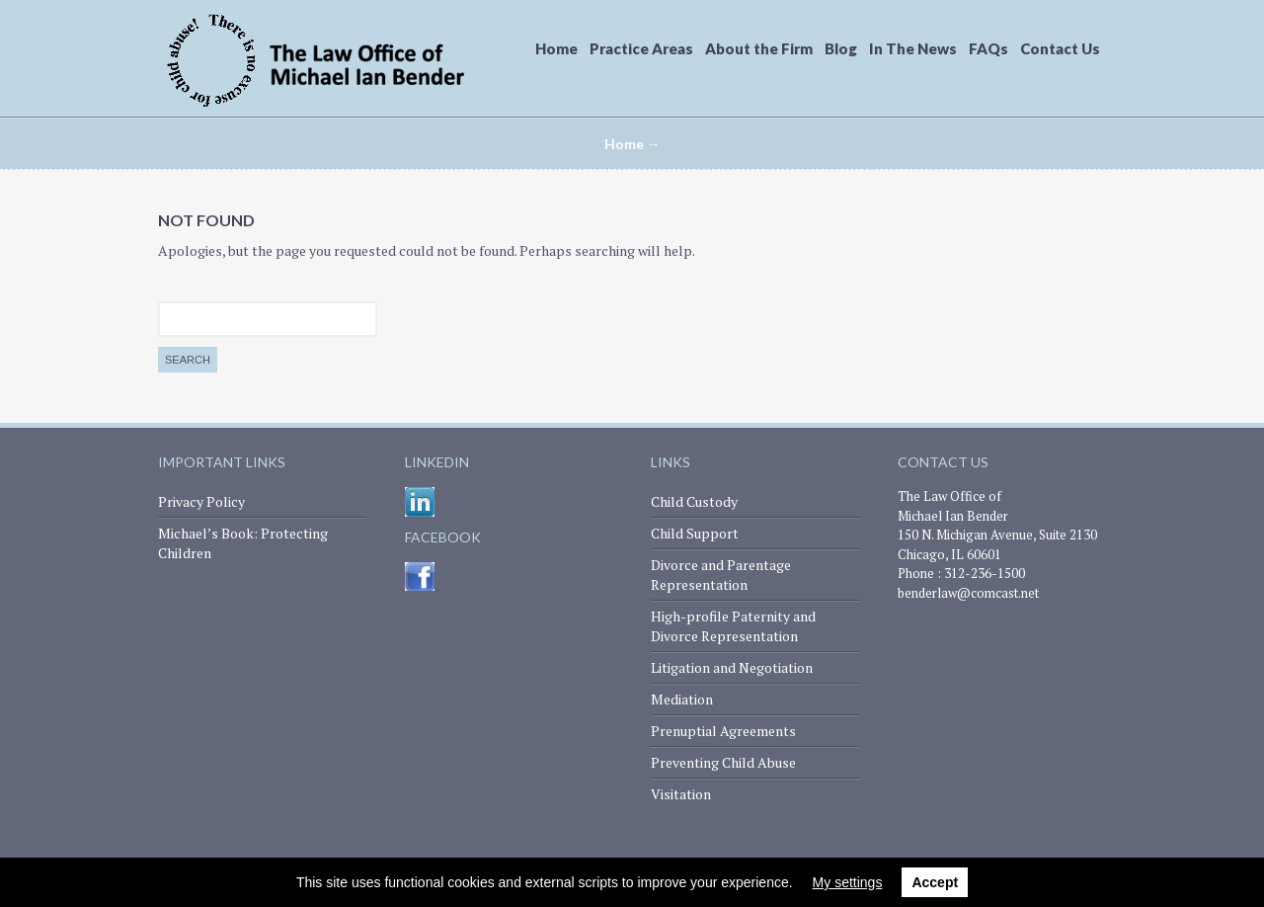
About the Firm (759, 48)
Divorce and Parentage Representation (721, 574)
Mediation (682, 699)
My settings (848, 882)
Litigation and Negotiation (732, 667)
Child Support (695, 533)
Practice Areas (641, 48)
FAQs (988, 48)
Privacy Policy (201, 501)
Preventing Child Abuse (723, 762)
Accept (934, 882)
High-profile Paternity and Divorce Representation (733, 626)
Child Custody (694, 501)
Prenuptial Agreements (723, 730)
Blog (841, 48)
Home (556, 48)
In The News (913, 48)
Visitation (681, 793)
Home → (632, 143)
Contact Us (1060, 48)
